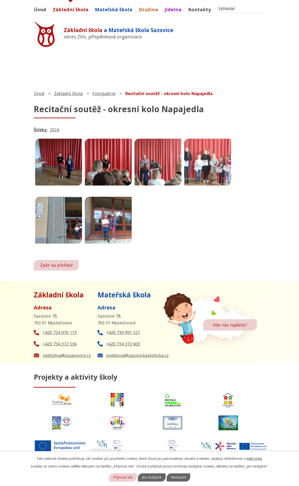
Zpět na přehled (56, 265)
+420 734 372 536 (60, 344)
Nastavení (178, 477)
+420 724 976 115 (60, 332)
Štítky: (41, 130)
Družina (148, 9)
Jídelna (173, 9)
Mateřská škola (113, 9)
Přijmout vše (123, 477)
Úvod (40, 9)
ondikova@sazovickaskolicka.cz (137, 355)
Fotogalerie (104, 93)
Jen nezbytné (151, 477)
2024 (54, 130)
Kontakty (199, 9)
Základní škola (71, 9)
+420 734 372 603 (123, 344)
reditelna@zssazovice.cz (67, 355)
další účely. (255, 458)
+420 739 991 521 (123, 332)
